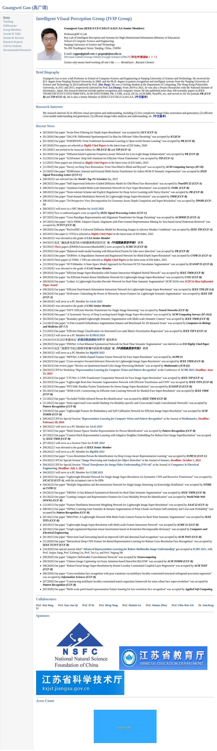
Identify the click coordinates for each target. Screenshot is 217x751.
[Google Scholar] (111, 56)
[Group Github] (92, 56)
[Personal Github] (73, 56)
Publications (10, 25)
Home (6, 17)
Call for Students (12, 45)
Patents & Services (13, 37)
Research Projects (13, 41)
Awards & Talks (12, 33)
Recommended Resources (17, 50)
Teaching (8, 21)
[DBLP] (125, 56)
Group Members (12, 29)
